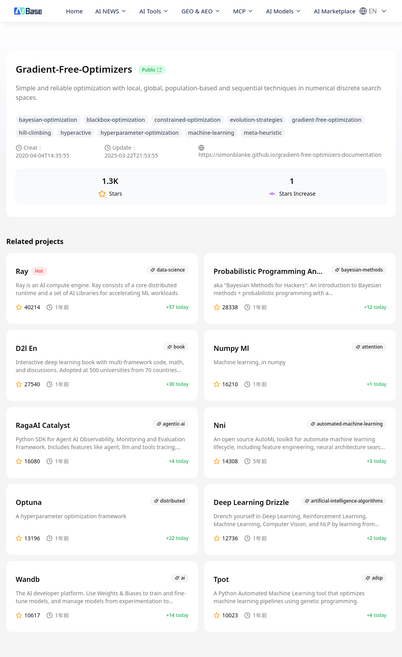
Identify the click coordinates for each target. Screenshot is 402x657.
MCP (243, 11)
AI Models (284, 11)
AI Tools (154, 11)
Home (74, 11)
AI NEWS (111, 11)
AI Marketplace (335, 11)
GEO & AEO (200, 11)
